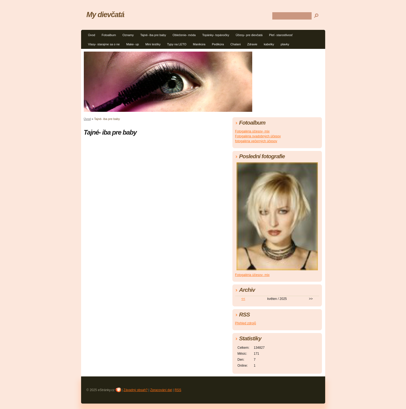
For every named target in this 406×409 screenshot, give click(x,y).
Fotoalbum (109, 35)
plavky (285, 44)
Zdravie (252, 44)
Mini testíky (153, 44)
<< (243, 299)
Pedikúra (218, 44)
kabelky (269, 44)
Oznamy (128, 35)
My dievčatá (105, 14)
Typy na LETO (176, 44)
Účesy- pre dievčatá (249, 35)
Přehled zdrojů (245, 323)
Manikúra (199, 44)
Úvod (91, 35)
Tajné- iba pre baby (153, 35)
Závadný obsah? (135, 390)
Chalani (235, 44)
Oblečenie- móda (184, 35)
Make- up (132, 44)
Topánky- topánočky (215, 35)
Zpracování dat (161, 390)
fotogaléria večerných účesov (256, 141)
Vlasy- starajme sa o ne (104, 44)
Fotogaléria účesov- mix (252, 131)
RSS (178, 390)
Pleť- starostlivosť (281, 35)
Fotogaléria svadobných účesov (258, 136)
